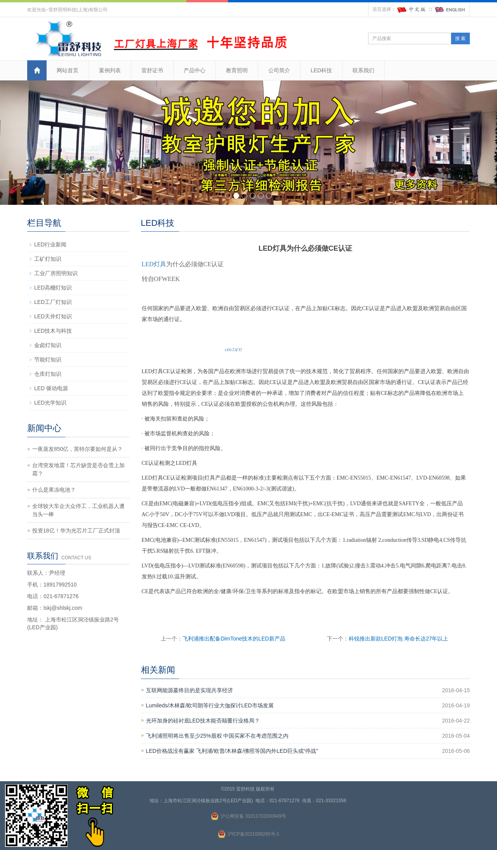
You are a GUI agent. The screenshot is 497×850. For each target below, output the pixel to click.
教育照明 (237, 70)
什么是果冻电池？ (54, 490)
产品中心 (194, 70)
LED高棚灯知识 (53, 287)
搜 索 (460, 38)
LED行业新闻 (50, 244)
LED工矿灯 (233, 350)
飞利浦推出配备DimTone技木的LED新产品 (233, 638)
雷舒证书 (152, 70)
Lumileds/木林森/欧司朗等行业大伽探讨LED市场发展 (210, 705)
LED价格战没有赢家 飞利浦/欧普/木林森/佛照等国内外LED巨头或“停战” (232, 751)
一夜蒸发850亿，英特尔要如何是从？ (77, 449)
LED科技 (321, 70)
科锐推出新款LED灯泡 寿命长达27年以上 (398, 638)
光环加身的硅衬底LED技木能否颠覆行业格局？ (203, 720)
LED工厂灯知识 (53, 302)
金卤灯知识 (47, 345)
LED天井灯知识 (53, 316)
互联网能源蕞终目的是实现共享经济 (189, 690)
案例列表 (110, 70)
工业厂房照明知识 (56, 273)
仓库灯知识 (47, 374)
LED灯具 (154, 264)
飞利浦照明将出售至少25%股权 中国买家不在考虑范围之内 (217, 736)
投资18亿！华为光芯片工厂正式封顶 (76, 530)
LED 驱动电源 (51, 388)
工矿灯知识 (47, 259)
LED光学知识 (50, 403)
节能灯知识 (47, 359)
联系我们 (363, 70)
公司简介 (279, 70)
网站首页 (67, 70)
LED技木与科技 (53, 331)
